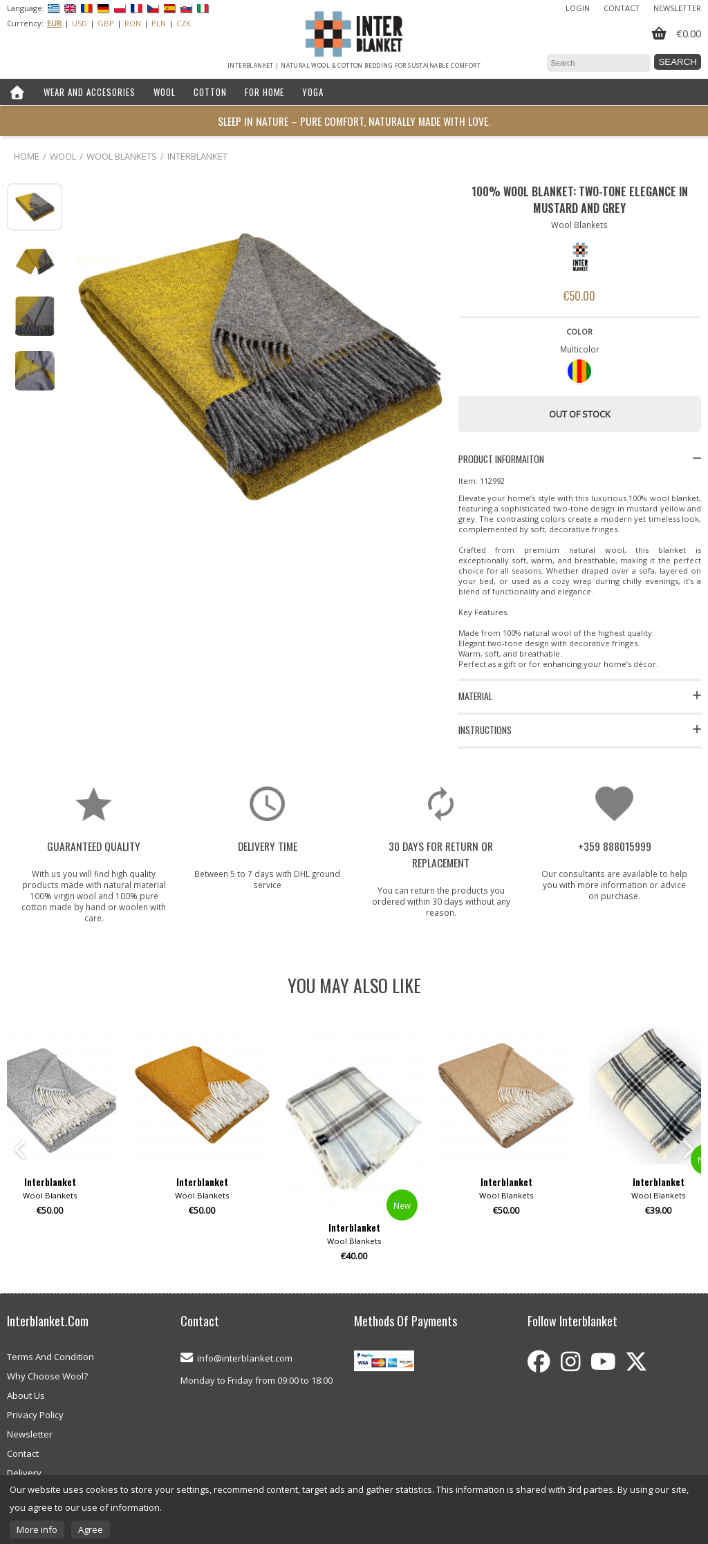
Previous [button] (21, 1149)
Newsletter (677, 8)
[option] (354, 1149)
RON (132, 23)
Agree (90, 1529)
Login (578, 8)
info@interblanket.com (244, 1358)
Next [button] (687, 1149)
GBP (105, 23)
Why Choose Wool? (47, 1376)
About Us (26, 1395)
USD (79, 23)
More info (37, 1529)
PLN (158, 23)
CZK (183, 23)
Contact (622, 8)
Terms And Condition (50, 1356)
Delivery (24, 1473)
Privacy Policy (35, 1415)
